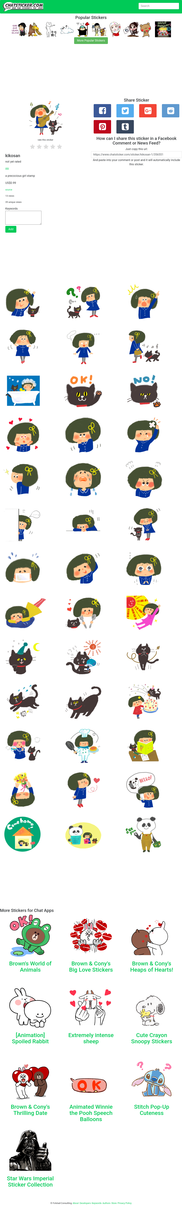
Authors (107, 1203)
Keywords (97, 1203)
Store (114, 1203)
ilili (7, 168)
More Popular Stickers (91, 40)
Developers (85, 1203)
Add (10, 229)
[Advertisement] (91, 73)
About (76, 1203)
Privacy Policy (124, 1203)
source (8, 189)
